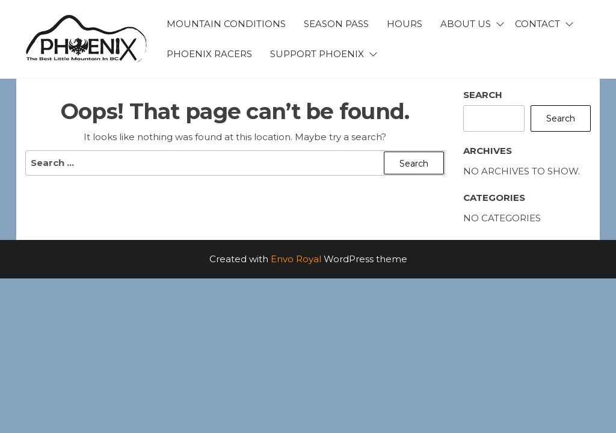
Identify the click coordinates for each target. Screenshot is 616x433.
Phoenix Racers (209, 54)
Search (482, 94)
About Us (465, 23)
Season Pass (336, 23)
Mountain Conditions (226, 23)
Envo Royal (296, 259)
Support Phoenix (317, 54)
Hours (404, 23)
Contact (537, 23)
